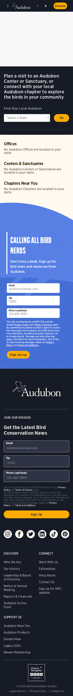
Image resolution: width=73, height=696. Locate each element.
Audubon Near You (17, 626)
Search (46, 5)
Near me (38, 6)
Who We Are (12, 562)
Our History (12, 569)
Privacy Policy (22, 324)
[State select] (27, 118)
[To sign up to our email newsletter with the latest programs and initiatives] (33, 288)
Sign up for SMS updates (50, 590)
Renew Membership (17, 652)
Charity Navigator (36, 670)
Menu (8, 6)
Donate (60, 6)
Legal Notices (18, 691)
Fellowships (47, 569)
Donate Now (12, 639)
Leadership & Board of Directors (17, 577)
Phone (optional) (18, 310)
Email (12, 285)
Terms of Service (43, 324)
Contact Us (46, 582)
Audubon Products (17, 632)
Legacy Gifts (12, 646)
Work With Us (48, 562)
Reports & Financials (18, 596)
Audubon (21, 6)
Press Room (47, 575)
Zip (10, 297)
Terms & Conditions (28, 345)
